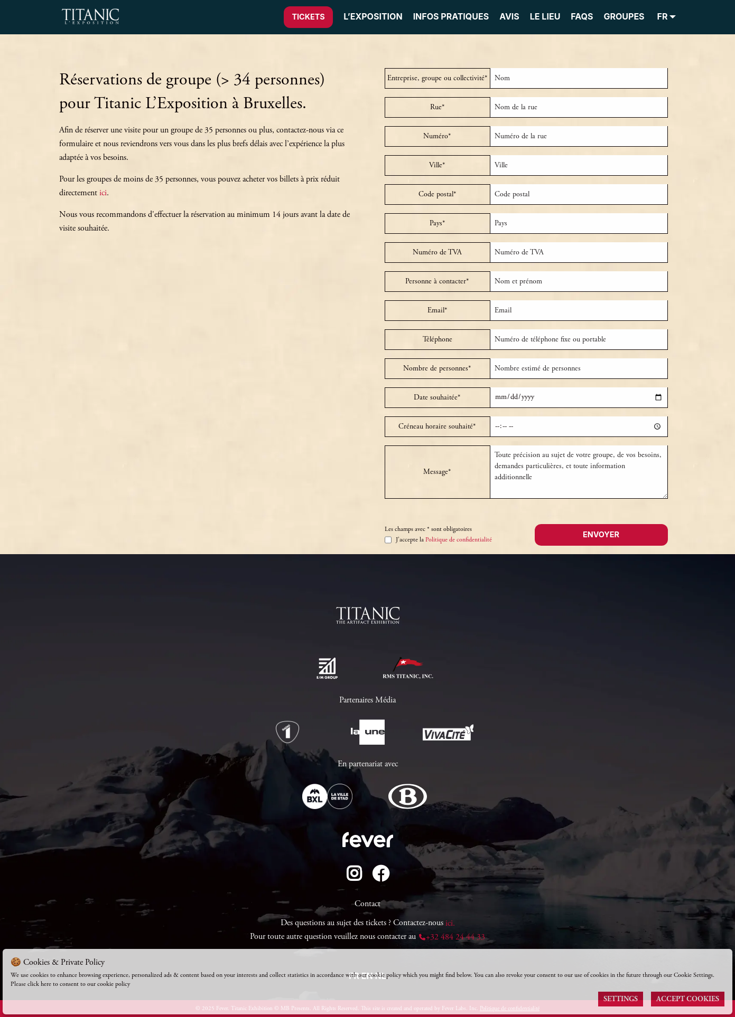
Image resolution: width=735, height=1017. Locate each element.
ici (103, 192)
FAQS (582, 16)
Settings (620, 999)
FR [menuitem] (662, 17)
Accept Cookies (687, 999)
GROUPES (623, 16)
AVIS (509, 16)
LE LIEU (545, 16)
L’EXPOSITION (372, 16)
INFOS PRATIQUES (451, 16)
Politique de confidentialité (458, 540)
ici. (450, 923)
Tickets (308, 16)
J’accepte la (438, 540)
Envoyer (601, 534)
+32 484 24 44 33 (451, 937)
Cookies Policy (150, 984)
